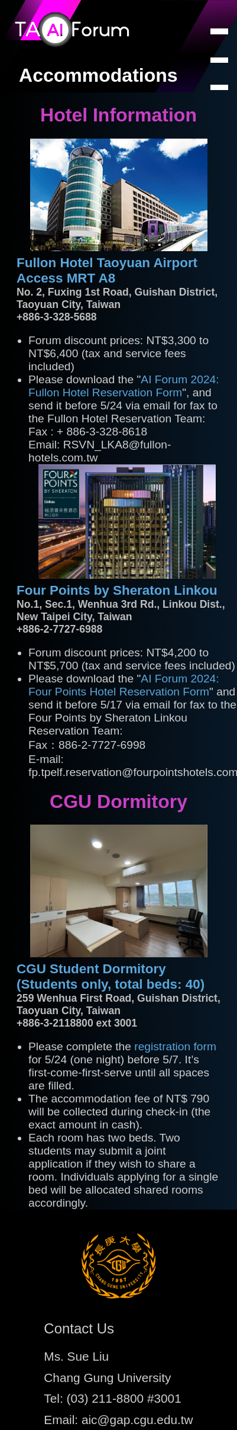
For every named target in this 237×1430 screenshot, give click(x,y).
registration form (175, 1046)
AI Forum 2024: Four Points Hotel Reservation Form (123, 685)
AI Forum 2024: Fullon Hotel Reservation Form (123, 386)
